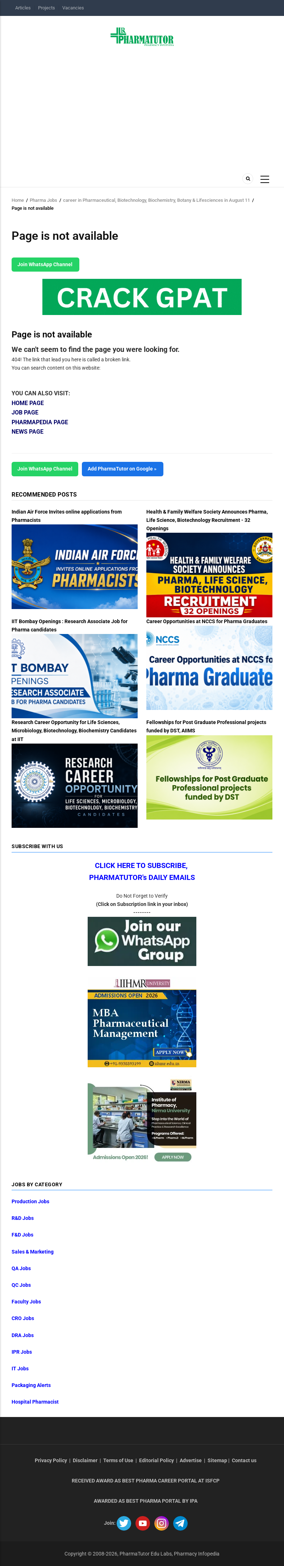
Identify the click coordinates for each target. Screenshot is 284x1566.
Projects (46, 7)
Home (18, 200)
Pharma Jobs (43, 200)
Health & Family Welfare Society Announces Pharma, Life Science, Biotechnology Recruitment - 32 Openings (207, 520)
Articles (23, 7)
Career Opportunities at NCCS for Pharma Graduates (206, 621)
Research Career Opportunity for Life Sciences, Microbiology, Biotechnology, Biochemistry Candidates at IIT (74, 730)
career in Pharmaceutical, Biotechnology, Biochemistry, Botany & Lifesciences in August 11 (156, 200)
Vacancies (73, 7)
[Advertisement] (142, 107)
